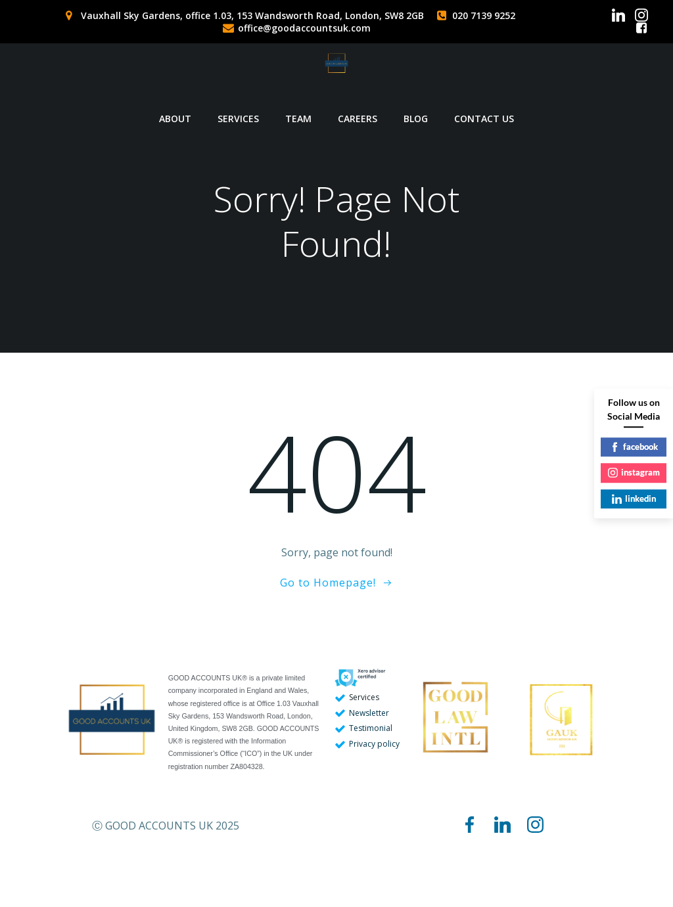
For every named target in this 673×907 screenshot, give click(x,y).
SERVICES (238, 108)
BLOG (416, 108)
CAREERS (357, 108)
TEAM (298, 108)
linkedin (634, 498)
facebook (634, 446)
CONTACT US (484, 108)
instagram (634, 472)
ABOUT (175, 108)
